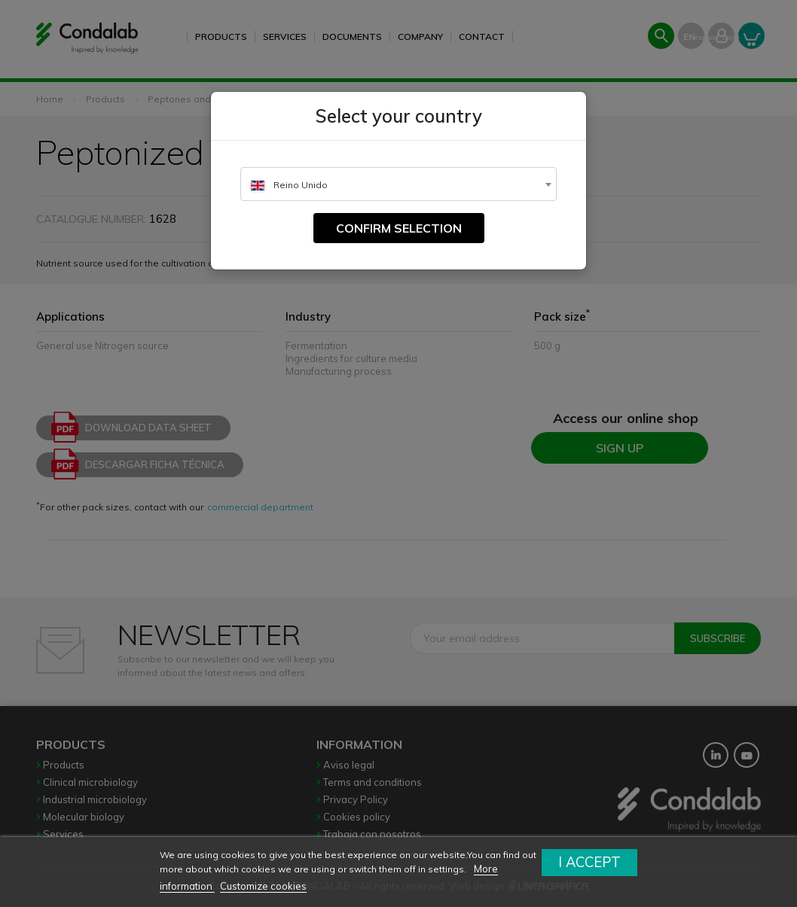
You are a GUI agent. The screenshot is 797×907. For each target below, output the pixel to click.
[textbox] (398, 185)
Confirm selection (399, 228)
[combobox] (398, 184)
